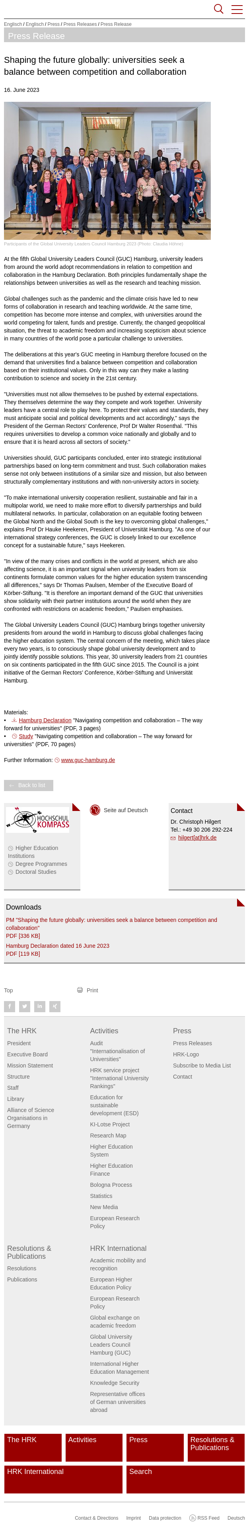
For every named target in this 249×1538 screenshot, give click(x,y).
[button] (237, 9)
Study (26, 736)
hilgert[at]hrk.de (197, 837)
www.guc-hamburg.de (88, 760)
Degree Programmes (41, 864)
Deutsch (236, 1518)
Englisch (13, 24)
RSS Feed (209, 1518)
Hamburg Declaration (45, 720)
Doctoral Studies (36, 872)
